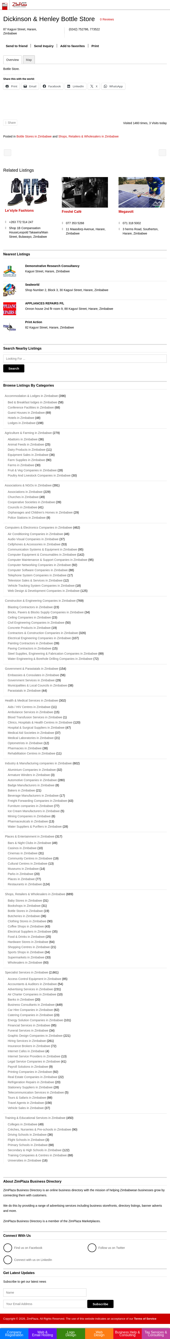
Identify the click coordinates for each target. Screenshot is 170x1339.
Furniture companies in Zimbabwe (30, 806)
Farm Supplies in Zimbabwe (26, 460)
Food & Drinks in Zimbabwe (26, 936)
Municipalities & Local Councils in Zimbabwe (37, 685)
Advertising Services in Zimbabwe (30, 989)
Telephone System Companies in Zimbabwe (37, 575)
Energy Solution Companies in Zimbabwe (35, 1020)
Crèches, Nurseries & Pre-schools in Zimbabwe (39, 1129)
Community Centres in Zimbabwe (30, 858)
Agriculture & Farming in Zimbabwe (27, 433)
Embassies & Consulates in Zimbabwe (33, 675)
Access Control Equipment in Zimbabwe (34, 979)
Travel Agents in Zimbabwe (26, 1103)
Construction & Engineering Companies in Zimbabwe (39, 600)
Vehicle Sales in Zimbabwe (26, 1108)
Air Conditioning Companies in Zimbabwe (35, 534)
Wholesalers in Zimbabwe (25, 962)
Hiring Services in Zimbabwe (27, 1041)
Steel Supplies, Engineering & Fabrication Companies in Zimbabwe (52, 653)
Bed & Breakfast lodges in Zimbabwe (32, 402)
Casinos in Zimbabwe (22, 848)
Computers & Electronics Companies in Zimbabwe (37, 527)
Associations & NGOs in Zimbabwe (27, 485)
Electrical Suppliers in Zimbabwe (29, 931)
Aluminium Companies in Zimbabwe (32, 769)
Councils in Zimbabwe (22, 507)
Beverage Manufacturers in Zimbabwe (33, 795)
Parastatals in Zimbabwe (24, 690)
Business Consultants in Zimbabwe (31, 1004)
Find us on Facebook (22, 1247)
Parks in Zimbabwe (20, 874)
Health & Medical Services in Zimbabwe (30, 700)
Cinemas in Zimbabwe (23, 853)
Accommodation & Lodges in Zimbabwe (30, 396)
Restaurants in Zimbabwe (25, 884)
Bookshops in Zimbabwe (24, 905)
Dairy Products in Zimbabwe (26, 449)
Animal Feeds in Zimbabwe (26, 444)
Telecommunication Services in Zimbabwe (36, 1092)
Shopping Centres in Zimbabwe (29, 947)
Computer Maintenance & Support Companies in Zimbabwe (47, 560)
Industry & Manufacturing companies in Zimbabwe (37, 763)
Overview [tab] (12, 60)
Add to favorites (72, 46)
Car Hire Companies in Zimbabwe (30, 1010)
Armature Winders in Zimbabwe (29, 775)
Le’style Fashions (19, 210)
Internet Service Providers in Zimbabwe (34, 1056)
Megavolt (126, 211)
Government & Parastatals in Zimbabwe (30, 668)
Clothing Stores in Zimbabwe (27, 921)
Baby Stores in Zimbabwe (25, 900)
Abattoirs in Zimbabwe (23, 439)
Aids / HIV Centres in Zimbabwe (29, 707)
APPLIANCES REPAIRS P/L (44, 303)
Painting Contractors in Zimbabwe (30, 643)
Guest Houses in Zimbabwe (26, 412)
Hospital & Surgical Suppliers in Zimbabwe (36, 727)
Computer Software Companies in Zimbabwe (38, 570)
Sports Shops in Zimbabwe (26, 952)
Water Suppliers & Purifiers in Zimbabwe (35, 826)
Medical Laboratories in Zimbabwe (31, 738)
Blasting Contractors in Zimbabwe (30, 607)
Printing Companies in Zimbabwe (30, 1072)
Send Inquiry (44, 46)
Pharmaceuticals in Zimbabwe (28, 821)
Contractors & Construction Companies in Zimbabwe (43, 633)
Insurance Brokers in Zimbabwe (29, 1046)
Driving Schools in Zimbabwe (27, 1134)
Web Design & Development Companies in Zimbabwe (44, 590)
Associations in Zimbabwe (25, 492)
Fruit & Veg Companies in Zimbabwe (32, 470)
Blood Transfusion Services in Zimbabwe (35, 717)
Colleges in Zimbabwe (22, 1124)
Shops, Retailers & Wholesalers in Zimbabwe (89, 136)
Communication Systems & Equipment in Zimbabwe (42, 549)
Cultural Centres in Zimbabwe (27, 863)
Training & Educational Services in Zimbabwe (34, 1118)
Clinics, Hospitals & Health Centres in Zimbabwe (40, 722)
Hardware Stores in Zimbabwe (28, 942)
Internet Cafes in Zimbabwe (26, 1051)
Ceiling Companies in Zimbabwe (29, 617)
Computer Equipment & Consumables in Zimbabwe (42, 554)
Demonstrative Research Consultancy (52, 266)
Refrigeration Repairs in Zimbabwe (31, 1082)
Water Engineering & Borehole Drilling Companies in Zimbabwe (50, 658)
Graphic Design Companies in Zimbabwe (35, 1035)
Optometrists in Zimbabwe (25, 743)
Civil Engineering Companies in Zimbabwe (36, 622)
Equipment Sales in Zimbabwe (28, 455)
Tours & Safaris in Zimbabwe (27, 1097)
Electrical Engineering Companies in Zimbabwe (39, 638)
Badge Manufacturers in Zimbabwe (31, 785)
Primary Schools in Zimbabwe (28, 1145)
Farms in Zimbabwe (21, 465)
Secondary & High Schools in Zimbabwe (35, 1150)
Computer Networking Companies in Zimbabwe (39, 565)
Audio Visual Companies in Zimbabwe (33, 539)
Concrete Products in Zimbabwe (29, 627)
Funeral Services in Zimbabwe (28, 1030)
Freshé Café (72, 211)
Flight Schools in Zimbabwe (26, 1140)
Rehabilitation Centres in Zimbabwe (31, 753)
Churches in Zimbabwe (23, 497)
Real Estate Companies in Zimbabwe (32, 1077)
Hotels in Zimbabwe (21, 418)
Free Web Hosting (7, 152)
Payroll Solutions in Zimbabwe (28, 1066)
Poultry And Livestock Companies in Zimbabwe (39, 475)
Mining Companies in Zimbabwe (29, 816)
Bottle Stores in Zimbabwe (34, 136)
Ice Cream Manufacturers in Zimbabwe (34, 811)
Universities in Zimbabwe (24, 1160)
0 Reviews (107, 19)
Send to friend (17, 46)
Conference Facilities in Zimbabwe (31, 407)
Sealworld (32, 284)
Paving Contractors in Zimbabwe (29, 648)
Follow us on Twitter (106, 1247)
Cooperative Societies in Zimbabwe (31, 502)
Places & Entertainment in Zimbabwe (28, 836)
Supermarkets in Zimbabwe (26, 957)
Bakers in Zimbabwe (21, 790)
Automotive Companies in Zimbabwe (32, 780)
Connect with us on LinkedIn (27, 1260)
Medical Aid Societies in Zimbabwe (31, 732)
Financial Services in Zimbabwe (29, 1025)
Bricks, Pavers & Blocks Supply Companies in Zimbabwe (46, 612)
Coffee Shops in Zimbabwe (26, 926)
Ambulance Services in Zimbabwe (30, 712)
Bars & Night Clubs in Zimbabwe (29, 843)
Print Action (33, 322)
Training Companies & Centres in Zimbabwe (37, 1155)
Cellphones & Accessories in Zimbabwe (34, 544)
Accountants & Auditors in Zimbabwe (32, 984)
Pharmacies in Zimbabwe (25, 748)
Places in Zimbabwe (21, 879)
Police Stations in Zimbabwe (27, 517)
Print (95, 46)
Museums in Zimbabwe (23, 868)
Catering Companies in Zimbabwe (30, 1015)
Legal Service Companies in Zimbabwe (34, 1061)
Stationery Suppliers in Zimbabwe (30, 1087)
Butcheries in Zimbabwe (24, 916)
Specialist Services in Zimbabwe (25, 972)
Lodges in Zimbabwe (22, 423)
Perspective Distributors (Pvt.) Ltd (162, 152)
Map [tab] (29, 60)
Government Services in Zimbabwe (31, 680)
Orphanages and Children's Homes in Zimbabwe (40, 512)
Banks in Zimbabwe (21, 999)
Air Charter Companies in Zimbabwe (32, 994)
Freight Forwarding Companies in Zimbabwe (37, 800)
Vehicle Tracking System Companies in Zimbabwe (41, 585)
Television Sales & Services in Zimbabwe (35, 580)
